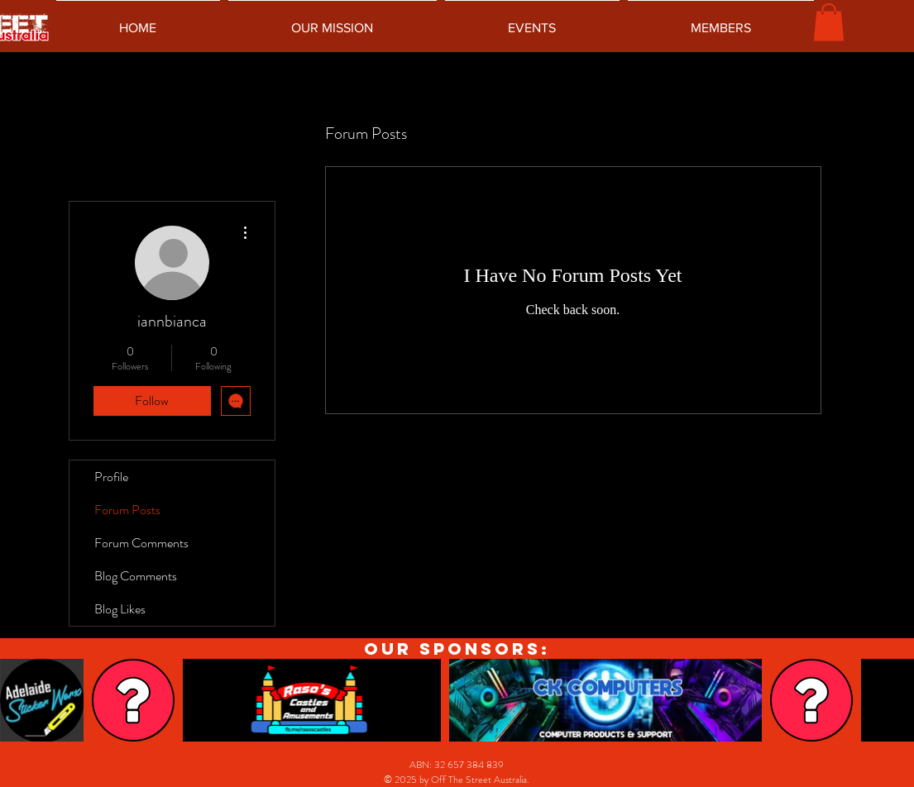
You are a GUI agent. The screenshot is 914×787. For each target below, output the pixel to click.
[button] (829, 22)
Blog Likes (120, 608)
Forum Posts (127, 509)
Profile (111, 476)
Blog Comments (135, 575)
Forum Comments (141, 542)
